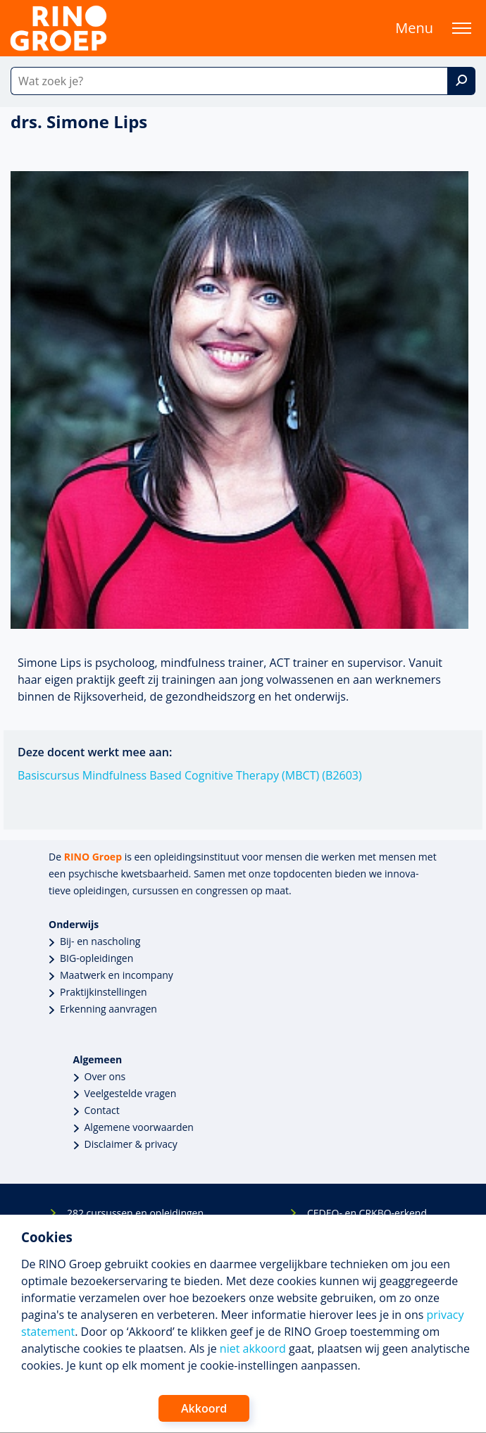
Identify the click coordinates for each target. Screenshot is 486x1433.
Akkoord (204, 1408)
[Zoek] (461, 81)
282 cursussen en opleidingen (135, 1213)
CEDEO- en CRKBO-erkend (367, 1213)
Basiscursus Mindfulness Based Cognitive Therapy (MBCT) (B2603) (190, 775)
